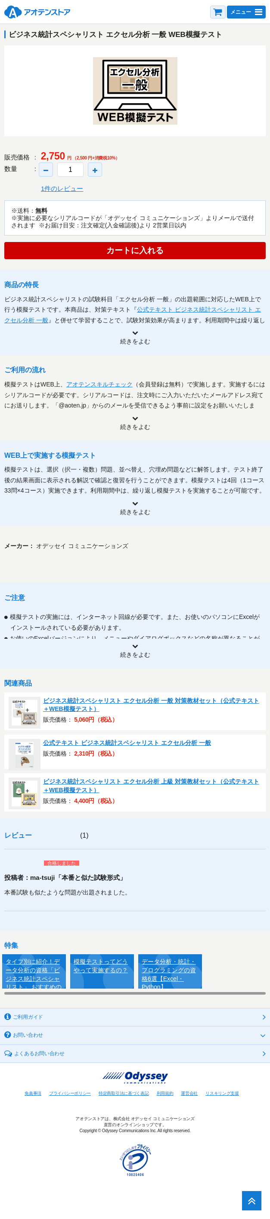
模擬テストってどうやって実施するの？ (101, 966)
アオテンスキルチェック (99, 384)
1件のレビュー (62, 188)
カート (218, 12)
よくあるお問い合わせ (39, 1054)
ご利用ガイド (28, 1017)
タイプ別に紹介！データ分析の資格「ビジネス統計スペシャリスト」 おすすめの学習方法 (34, 973)
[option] (135, 91)
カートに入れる (135, 250)
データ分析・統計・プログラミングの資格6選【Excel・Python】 (169, 973)
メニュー (240, 12)
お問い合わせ (28, 1035)
